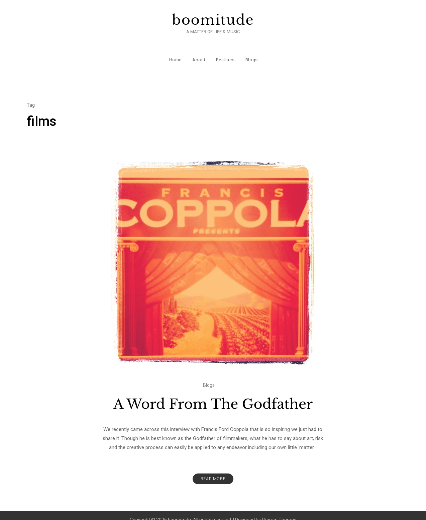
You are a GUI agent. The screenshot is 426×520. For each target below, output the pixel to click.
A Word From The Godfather (213, 395)
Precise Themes (279, 511)
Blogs (251, 53)
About (198, 53)
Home (175, 53)
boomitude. (180, 511)
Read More (213, 470)
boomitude (213, 20)
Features (225, 53)
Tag (31, 96)
